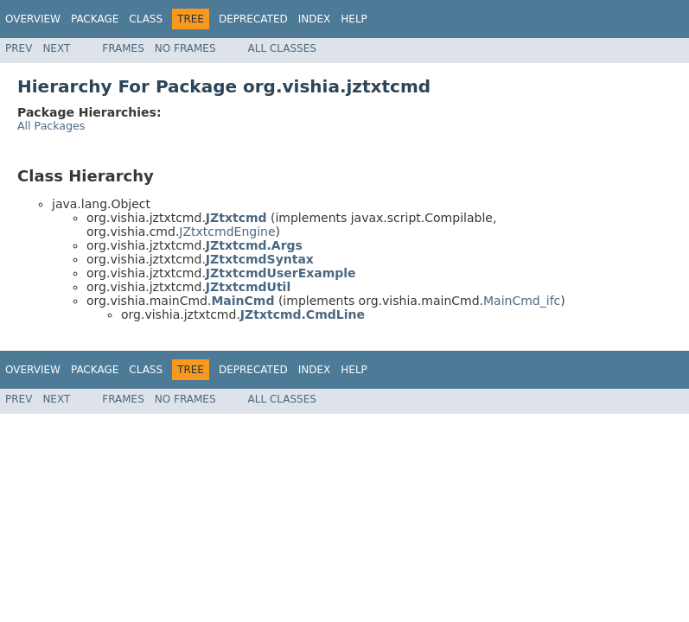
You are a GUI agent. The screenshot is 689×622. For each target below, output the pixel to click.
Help (354, 19)
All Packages (51, 125)
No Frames (185, 48)
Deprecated (253, 19)
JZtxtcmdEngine (227, 231)
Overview (33, 19)
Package (94, 19)
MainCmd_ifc (521, 301)
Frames (123, 48)
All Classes (282, 48)
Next (56, 48)
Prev (18, 48)
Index (314, 19)
